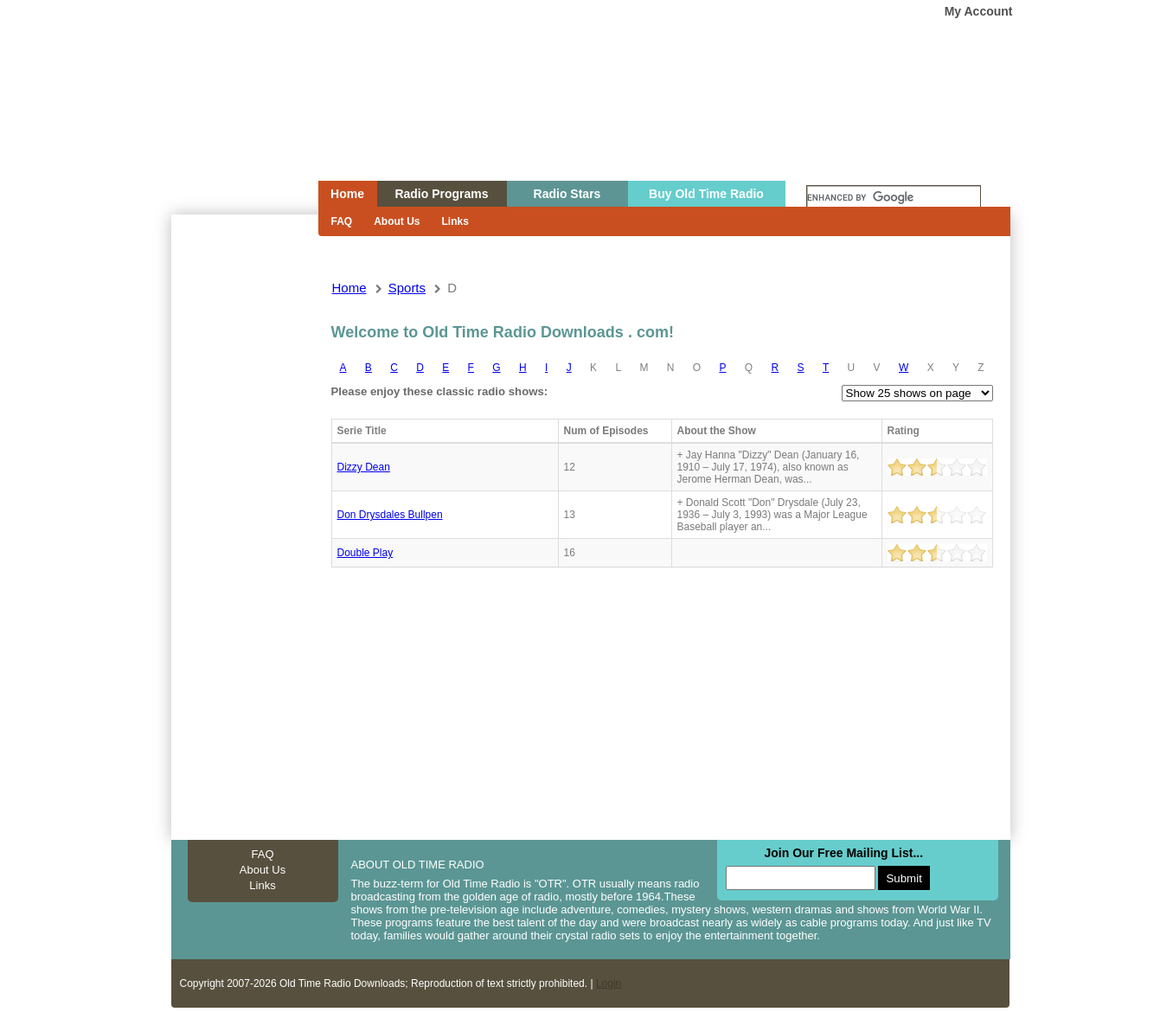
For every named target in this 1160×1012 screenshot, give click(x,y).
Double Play (365, 553)
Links (455, 221)
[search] (893, 198)
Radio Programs (441, 194)
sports (407, 287)
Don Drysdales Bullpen (390, 515)
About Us (397, 221)
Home (232, 124)
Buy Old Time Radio (706, 194)
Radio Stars (567, 194)
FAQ (342, 221)
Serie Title (362, 431)
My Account (979, 11)
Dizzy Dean (363, 467)
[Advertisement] (244, 525)
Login (608, 983)
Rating (904, 431)
